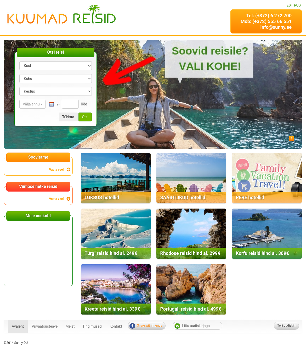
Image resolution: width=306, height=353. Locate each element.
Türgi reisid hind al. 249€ (111, 253)
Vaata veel (56, 169)
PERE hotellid (250, 197)
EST (289, 5)
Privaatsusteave (45, 326)
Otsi (85, 117)
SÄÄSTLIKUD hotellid (182, 197)
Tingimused (91, 326)
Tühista (68, 117)
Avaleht (18, 326)
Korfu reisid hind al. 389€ (262, 253)
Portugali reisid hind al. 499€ (190, 309)
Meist (70, 326)
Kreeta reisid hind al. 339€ (112, 309)
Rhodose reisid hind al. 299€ (190, 253)
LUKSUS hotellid (102, 197)
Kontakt (116, 326)
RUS (297, 5)
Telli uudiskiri (286, 325)
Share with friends (149, 325)
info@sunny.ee (276, 27)
